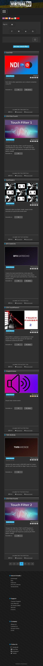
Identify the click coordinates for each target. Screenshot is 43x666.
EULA (12, 630)
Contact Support (16, 601)
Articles (13, 607)
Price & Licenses (16, 584)
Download (14, 578)
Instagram (15, 651)
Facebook (14, 647)
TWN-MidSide (10, 435)
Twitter (14, 653)
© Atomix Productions (21, 664)
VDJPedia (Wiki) (16, 605)
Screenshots (14, 586)
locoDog (35, 203)
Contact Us (14, 626)
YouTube (14, 649)
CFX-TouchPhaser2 (12, 307)
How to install (29, 112)
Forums (13, 609)
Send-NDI (9, 52)
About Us (14, 624)
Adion (36, 75)
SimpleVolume (11, 371)
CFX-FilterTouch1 (12, 116)
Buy (12, 580)
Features (13, 582)
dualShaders (10, 180)
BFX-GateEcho (11, 244)
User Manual (15, 603)
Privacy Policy (15, 628)
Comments (19, 112)
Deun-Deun (35, 139)
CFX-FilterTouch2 (12, 499)
